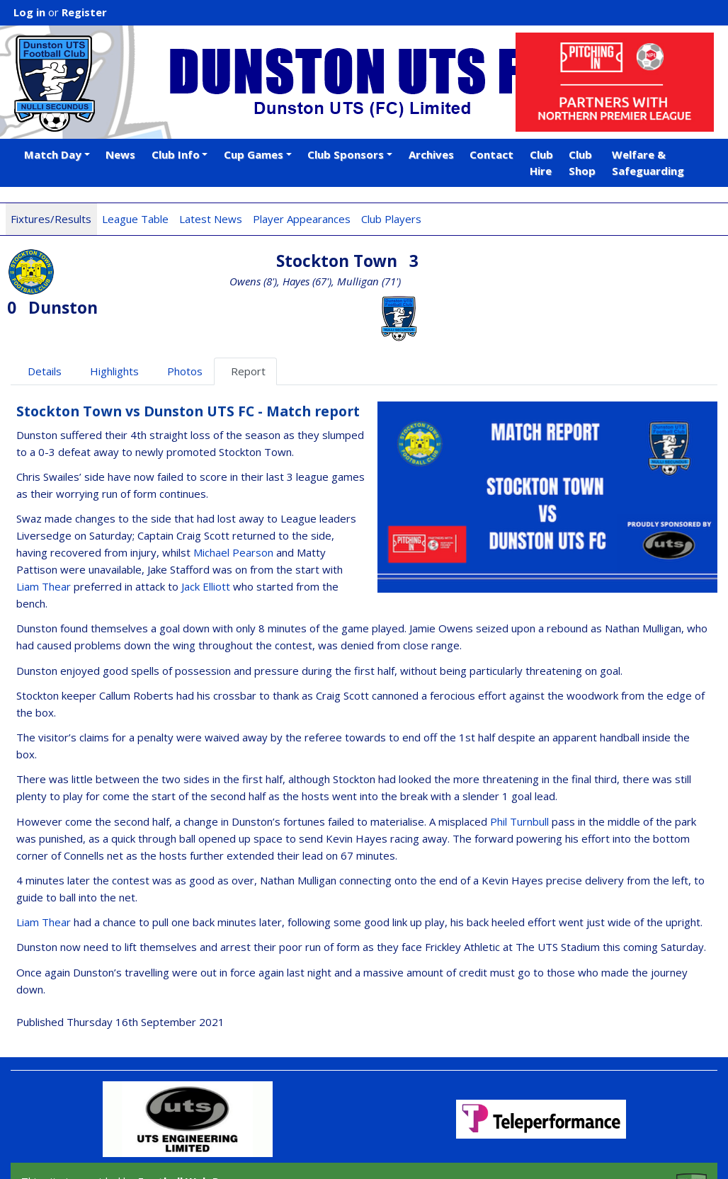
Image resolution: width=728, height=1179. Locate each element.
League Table (135, 219)
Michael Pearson (233, 506)
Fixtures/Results (51, 219)
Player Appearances (302, 219)
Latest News (210, 219)
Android (224, 1150)
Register (84, 12)
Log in (29, 12)
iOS (178, 1150)
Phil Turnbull (519, 774)
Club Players (391, 219)
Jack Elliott (205, 539)
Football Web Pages (191, 1134)
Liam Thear (43, 539)
